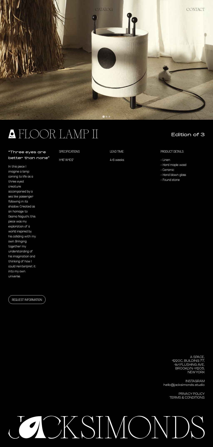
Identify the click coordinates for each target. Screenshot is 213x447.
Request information (27, 299)
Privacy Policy (192, 393)
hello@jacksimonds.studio (184, 384)
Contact (195, 9)
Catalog (104, 9)
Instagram (195, 381)
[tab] (103, 116)
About (14, 9)
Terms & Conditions (187, 397)
